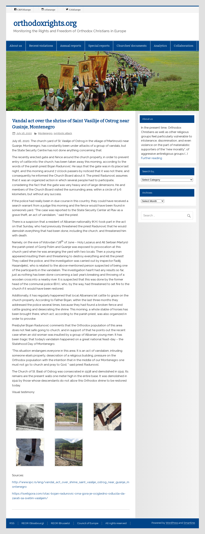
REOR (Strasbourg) (33, 523)
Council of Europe (87, 523)
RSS (12, 523)
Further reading (151, 158)
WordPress (172, 522)
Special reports (99, 45)
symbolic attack (63, 133)
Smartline (189, 522)
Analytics (160, 45)
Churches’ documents (132, 45)
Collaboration (183, 45)
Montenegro (45, 133)
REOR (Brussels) (60, 523)
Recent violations (41, 45)
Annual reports (70, 45)
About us (16, 45)
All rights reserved (116, 523)
